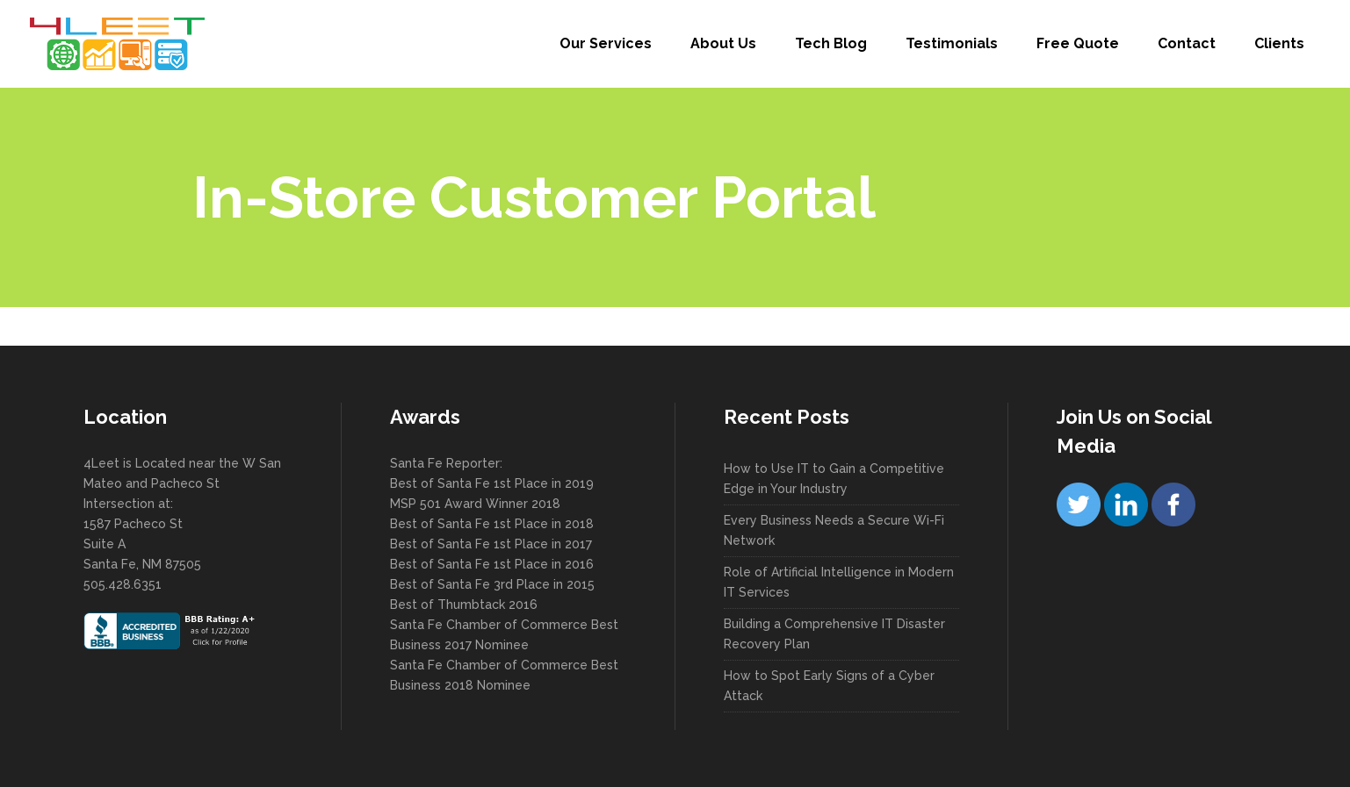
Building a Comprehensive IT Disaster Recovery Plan (834, 634)
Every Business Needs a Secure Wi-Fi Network (834, 530)
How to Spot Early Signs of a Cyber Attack (829, 686)
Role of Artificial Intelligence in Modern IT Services (839, 582)
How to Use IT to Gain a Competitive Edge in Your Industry (834, 478)
